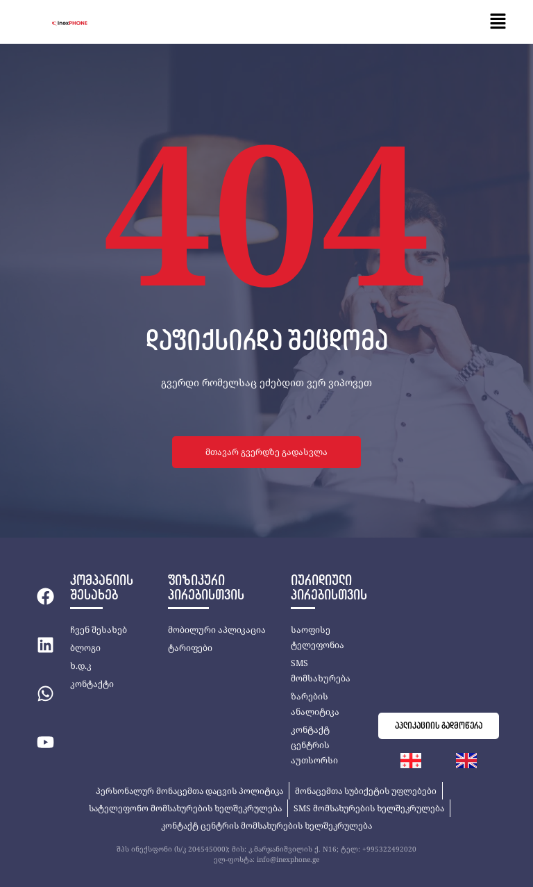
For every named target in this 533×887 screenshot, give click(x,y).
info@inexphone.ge (288, 859)
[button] (498, 22)
